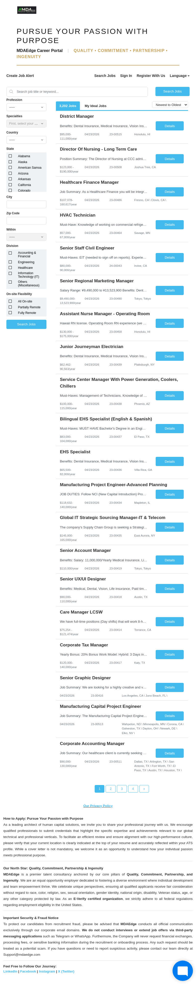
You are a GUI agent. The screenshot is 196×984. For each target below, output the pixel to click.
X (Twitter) (66, 971)
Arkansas (24, 179)
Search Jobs (104, 76)
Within (11, 229)
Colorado (24, 190)
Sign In (126, 76)
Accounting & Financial (27, 254)
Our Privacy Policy (98, 806)
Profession (14, 100)
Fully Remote (27, 313)
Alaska (22, 162)
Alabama (24, 156)
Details (170, 126)
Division (12, 246)
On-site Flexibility (19, 294)
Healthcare (25, 268)
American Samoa (30, 167)
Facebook (28, 971)
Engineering (26, 262)
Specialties (14, 116)
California (24, 185)
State (10, 149)
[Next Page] (144, 789)
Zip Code (12, 213)
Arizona (23, 173)
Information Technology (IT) (28, 274)
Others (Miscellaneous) (29, 283)
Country (12, 132)
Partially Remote (29, 307)
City (9, 197)
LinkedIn (10, 971)
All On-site (25, 301)
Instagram (47, 971)
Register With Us (151, 76)
